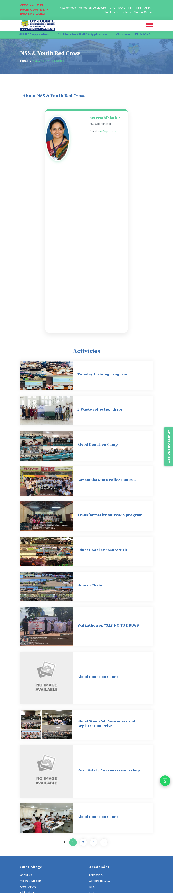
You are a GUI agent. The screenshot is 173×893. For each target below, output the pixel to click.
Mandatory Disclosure (92, 7)
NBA (130, 7)
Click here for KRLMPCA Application (27, 34)
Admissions (96, 875)
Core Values (28, 887)
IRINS (92, 887)
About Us (26, 875)
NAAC (121, 7)
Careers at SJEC (99, 881)
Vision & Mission (30, 881)
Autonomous (68, 7)
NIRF (138, 7)
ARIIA (147, 7)
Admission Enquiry (169, 446)
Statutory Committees (117, 12)
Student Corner (143, 12)
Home (24, 61)
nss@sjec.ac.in (107, 131)
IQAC (112, 7)
